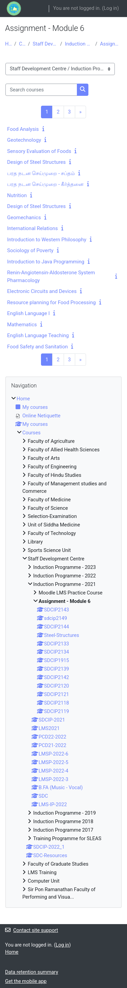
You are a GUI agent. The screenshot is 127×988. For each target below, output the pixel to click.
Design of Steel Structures (36, 162)
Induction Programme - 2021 (79, 44)
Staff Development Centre (45, 44)
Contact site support (31, 930)
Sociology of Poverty (30, 250)
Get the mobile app (25, 981)
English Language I (28, 313)
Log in (110, 8)
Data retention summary (31, 972)
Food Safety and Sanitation (37, 347)
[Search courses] (41, 90)
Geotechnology (24, 140)
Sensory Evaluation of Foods (39, 151)
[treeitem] (63, 648)
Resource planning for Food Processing (51, 302)
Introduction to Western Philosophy (46, 240)
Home (8, 44)
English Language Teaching (38, 335)
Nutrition (17, 195)
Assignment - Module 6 (111, 44)
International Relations (32, 228)
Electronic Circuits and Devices (42, 291)
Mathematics (22, 325)
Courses (22, 44)
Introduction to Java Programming (45, 262)
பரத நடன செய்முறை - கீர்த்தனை (45, 184)
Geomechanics (24, 217)
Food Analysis (23, 129)
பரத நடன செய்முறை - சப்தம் (41, 173)
